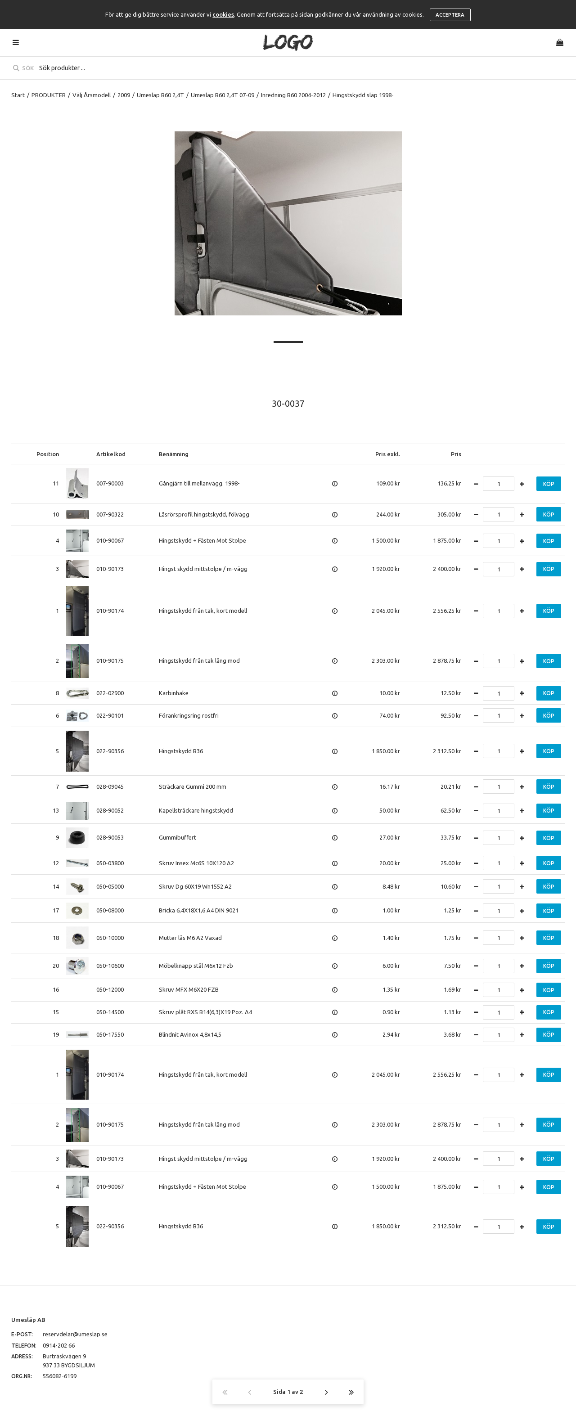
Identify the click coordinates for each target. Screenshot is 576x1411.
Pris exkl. (387, 454)
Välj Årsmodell (91, 95)
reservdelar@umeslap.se (75, 1334)
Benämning (174, 454)
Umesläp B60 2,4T (160, 95)
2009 (123, 95)
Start (18, 95)
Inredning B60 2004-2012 (293, 95)
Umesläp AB (28, 1320)
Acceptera (450, 15)
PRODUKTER (49, 95)
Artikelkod (111, 454)
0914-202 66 (59, 1345)
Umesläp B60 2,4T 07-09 (222, 95)
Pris (456, 454)
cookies (223, 14)
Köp (548, 484)
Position (47, 454)
